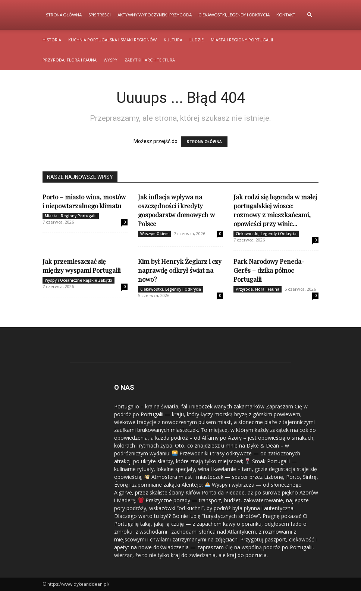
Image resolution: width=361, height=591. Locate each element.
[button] (309, 15)
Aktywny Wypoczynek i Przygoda (154, 14)
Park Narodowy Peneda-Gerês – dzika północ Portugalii (268, 270)
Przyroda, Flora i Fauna (70, 60)
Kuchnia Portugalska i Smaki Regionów (112, 39)
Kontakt (285, 14)
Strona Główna (64, 14)
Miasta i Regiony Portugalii (242, 39)
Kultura (173, 39)
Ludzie (196, 39)
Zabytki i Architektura (150, 60)
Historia (52, 39)
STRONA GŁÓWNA (204, 141)
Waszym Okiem (154, 233)
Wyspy (110, 60)
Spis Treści (99, 14)
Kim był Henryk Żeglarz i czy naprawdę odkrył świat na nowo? (180, 270)
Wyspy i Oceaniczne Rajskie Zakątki (78, 280)
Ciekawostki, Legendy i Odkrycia (234, 14)
